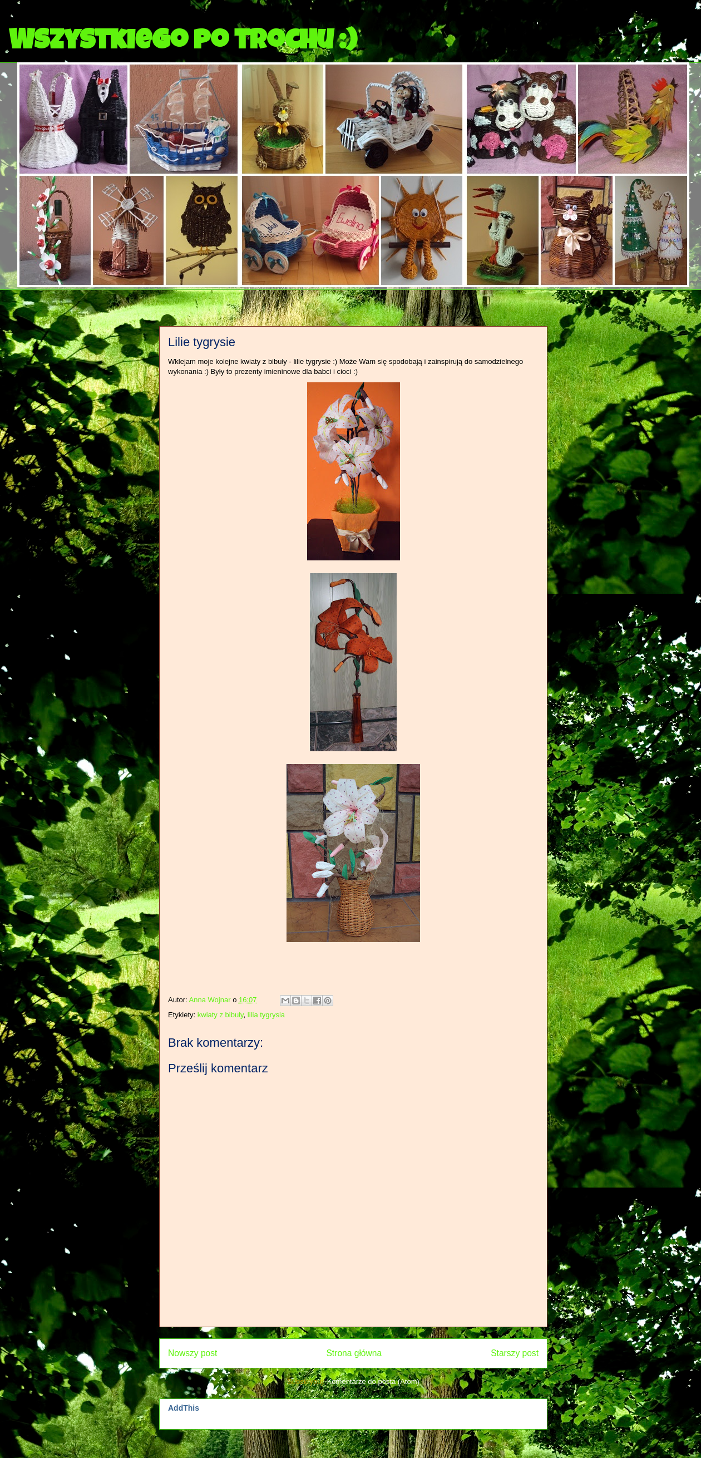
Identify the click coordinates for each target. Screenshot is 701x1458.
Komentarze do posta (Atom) (373, 1381)
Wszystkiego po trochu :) (183, 43)
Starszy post (515, 1353)
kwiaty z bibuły (221, 1015)
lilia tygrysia (266, 1015)
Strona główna (354, 1353)
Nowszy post (192, 1353)
